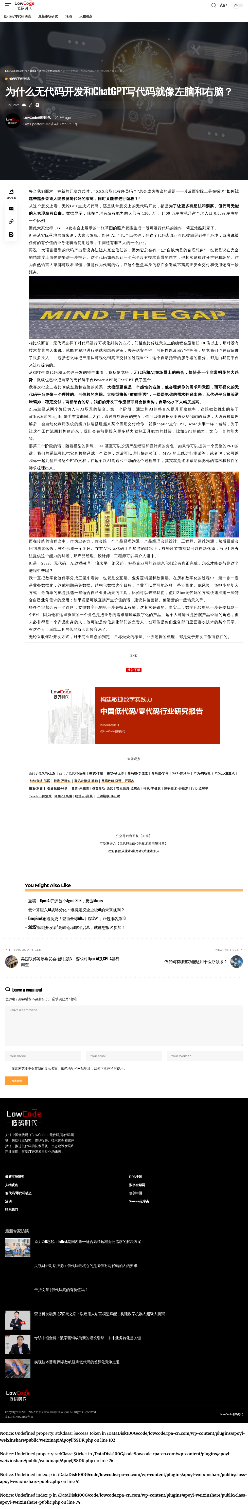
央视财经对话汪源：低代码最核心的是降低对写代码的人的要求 (85, 1268)
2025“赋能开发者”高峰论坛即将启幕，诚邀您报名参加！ (76, 927)
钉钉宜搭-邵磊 (40, 781)
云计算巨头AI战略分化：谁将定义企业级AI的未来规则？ (76, 909)
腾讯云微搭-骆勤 (86, 781)
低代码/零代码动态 (19, 79)
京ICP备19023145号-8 (19, 1420)
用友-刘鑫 (37, 788)
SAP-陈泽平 (181, 773)
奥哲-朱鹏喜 (80, 788)
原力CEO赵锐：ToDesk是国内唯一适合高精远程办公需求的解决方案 (87, 1244)
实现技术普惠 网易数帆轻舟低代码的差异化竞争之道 (77, 1365)
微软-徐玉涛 (115, 773)
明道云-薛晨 (84, 796)
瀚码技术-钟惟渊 (176, 788)
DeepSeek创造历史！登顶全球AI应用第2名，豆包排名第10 (77, 918)
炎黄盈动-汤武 (102, 788)
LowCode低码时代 (36, 118)
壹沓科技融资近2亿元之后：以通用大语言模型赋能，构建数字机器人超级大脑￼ (99, 1316)
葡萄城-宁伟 (159, 773)
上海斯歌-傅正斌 (108, 796)
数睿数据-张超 (58, 788)
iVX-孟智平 (199, 788)
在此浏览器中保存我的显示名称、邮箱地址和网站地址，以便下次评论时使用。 (69, 1070)
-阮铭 (82, 773)
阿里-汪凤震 (63, 796)
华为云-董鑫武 (225, 773)
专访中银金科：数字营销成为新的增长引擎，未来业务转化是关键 (87, 1341)
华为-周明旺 (201, 773)
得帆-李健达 (152, 788)
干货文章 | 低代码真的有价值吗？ (61, 1292)
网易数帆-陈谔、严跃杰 (117, 781)
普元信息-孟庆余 (128, 788)
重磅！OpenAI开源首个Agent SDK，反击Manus (65, 901)
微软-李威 (96, 773)
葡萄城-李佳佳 (138, 773)
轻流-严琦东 (62, 781)
